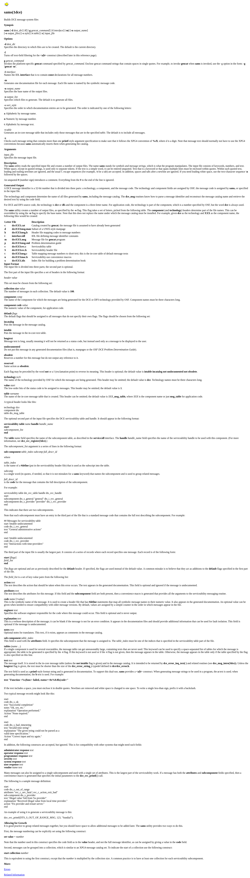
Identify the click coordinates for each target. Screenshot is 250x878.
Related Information (14, 874)
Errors (7, 869)
